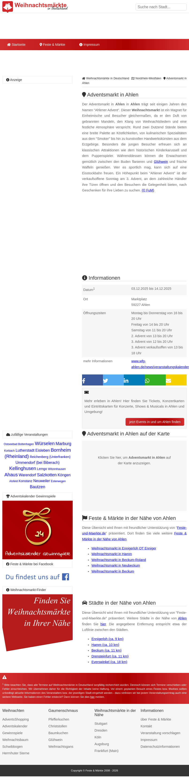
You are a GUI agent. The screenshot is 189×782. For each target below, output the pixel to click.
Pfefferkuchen (59, 719)
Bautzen (37, 486)
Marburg (63, 443)
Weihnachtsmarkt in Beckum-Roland (118, 560)
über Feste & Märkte (156, 719)
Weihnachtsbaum (15, 740)
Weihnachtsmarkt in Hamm (111, 554)
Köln (97, 737)
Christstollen (58, 726)
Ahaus (11, 474)
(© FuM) (148, 190)
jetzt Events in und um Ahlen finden (155, 422)
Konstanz (25, 481)
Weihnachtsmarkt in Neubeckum (115, 565)
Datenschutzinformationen (160, 746)
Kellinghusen (22, 468)
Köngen (64, 475)
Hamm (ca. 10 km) (105, 645)
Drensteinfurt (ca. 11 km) (110, 656)
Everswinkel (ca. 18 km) (109, 662)
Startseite (16, 44)
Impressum (89, 44)
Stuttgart (100, 723)
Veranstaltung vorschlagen (161, 733)
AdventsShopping (15, 719)
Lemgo (42, 469)
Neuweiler (41, 481)
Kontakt (146, 726)
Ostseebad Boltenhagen (19, 444)
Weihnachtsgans (61, 746)
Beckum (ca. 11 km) (106, 650)
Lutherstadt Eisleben (33, 450)
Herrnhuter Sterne (15, 753)
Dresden (100, 730)
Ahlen (182, 618)
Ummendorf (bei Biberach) (37, 463)
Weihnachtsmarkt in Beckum (112, 571)
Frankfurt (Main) (106, 751)
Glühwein (161, 162)
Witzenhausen (57, 469)
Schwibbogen (12, 746)
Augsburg (101, 744)
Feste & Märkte (52, 44)
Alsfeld (13, 481)
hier (103, 624)
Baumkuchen (58, 733)
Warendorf (27, 475)
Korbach (9, 450)
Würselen (45, 443)
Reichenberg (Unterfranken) (50, 457)
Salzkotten (47, 475)
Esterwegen (58, 481)
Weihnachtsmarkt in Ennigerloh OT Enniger (123, 548)
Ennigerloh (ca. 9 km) (107, 639)
